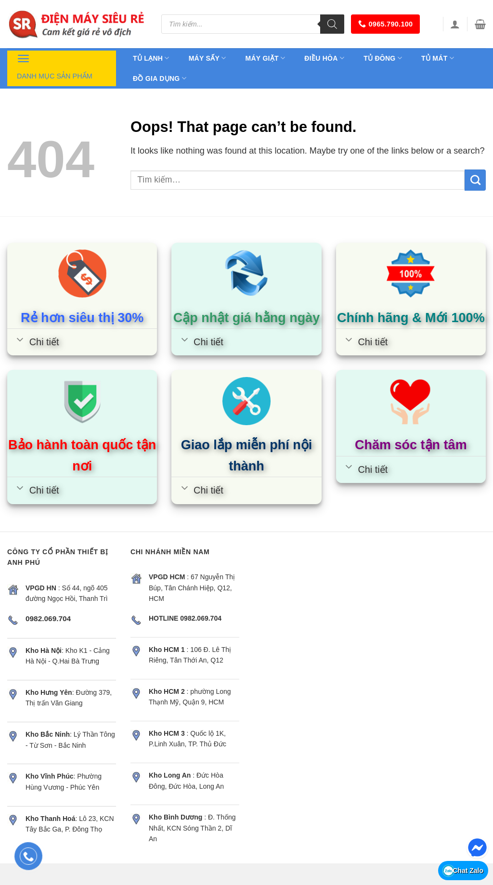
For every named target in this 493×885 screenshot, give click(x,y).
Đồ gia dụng (159, 78)
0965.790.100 (385, 23)
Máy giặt (265, 58)
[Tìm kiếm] (332, 24)
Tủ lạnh (151, 58)
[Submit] (475, 180)
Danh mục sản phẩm (54, 65)
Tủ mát (437, 58)
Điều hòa (324, 58)
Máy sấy (207, 58)
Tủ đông (382, 58)
